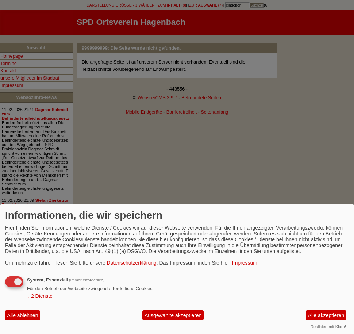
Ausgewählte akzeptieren (173, 315)
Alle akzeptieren (326, 315)
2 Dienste (40, 296)
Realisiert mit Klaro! (328, 327)
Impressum (244, 263)
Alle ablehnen (22, 315)
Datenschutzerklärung (132, 263)
